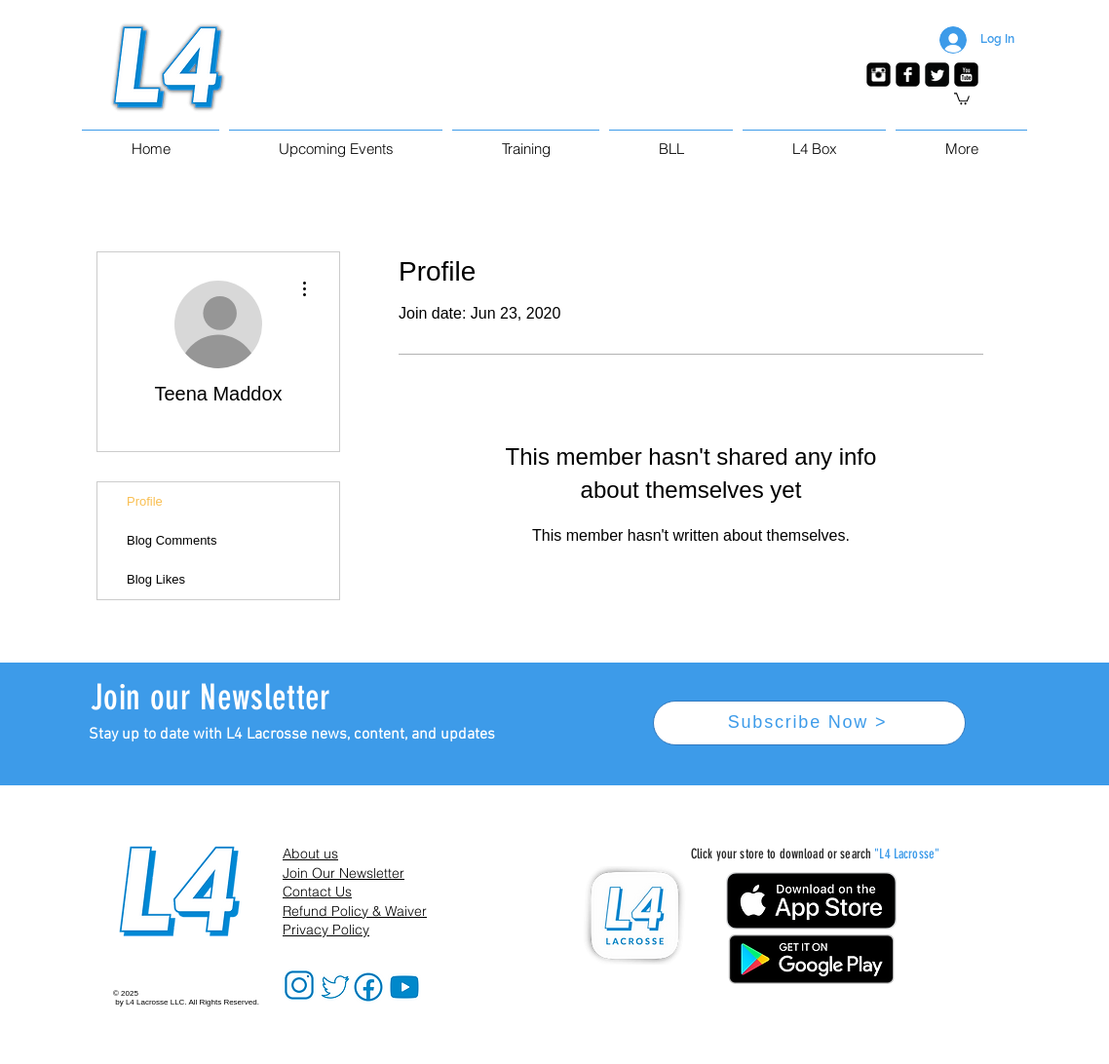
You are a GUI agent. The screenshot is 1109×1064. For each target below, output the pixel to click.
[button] (962, 98)
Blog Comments (171, 540)
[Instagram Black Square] (878, 74)
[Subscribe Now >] (809, 723)
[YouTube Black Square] (966, 74)
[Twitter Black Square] (937, 74)
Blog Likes (156, 579)
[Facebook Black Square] (908, 74)
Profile (145, 501)
